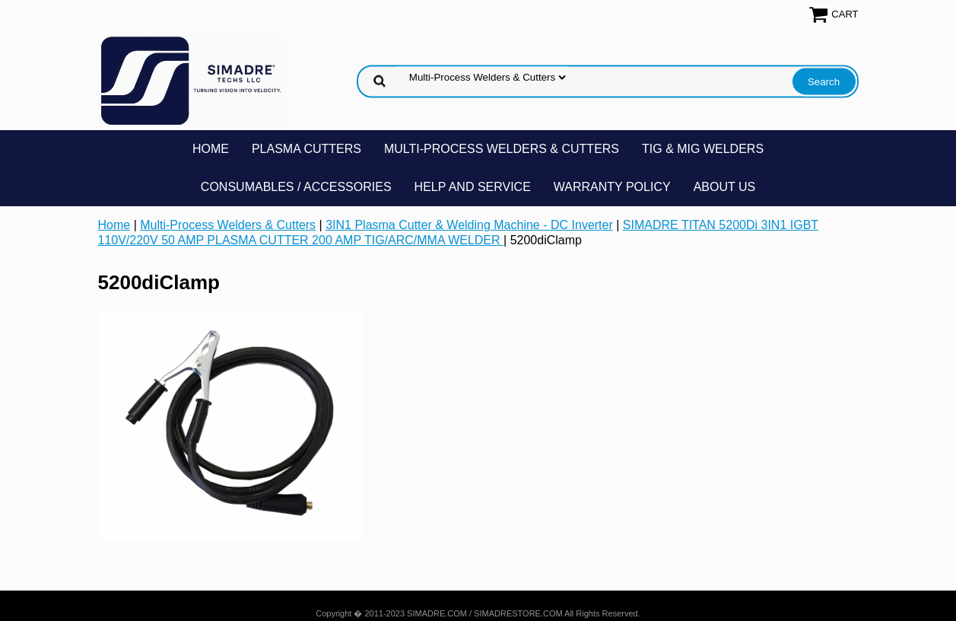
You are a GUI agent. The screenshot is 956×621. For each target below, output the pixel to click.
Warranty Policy (612, 186)
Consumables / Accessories (296, 186)
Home (210, 148)
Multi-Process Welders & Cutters (501, 148)
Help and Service (472, 186)
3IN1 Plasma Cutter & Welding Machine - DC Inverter (469, 224)
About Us (725, 186)
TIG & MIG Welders (703, 148)
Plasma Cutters (306, 148)
